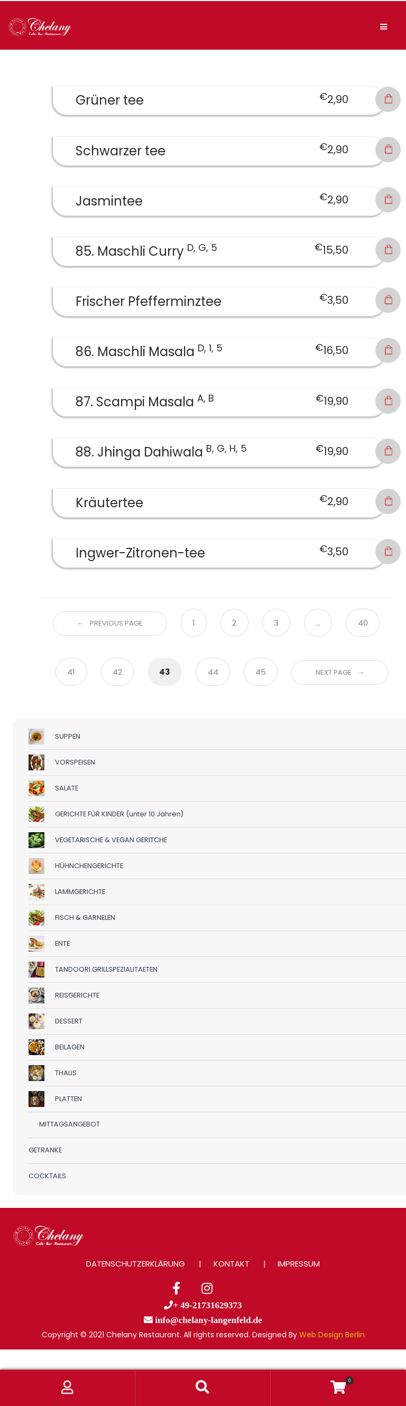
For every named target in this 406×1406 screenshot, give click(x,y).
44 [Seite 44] (213, 671)
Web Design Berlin (332, 1334)
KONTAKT (232, 1263)
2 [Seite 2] (234, 622)
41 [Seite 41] (71, 671)
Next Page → (340, 672)
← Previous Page (110, 623)
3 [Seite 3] (276, 622)
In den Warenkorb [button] (388, 99)
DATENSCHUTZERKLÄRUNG (135, 1263)
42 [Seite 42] (117, 671)
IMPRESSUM (299, 1263)
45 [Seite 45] (260, 671)
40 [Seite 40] (363, 622)
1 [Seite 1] (193, 622)
